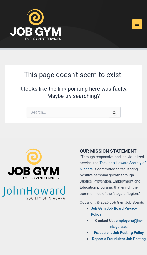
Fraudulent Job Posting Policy (119, 232)
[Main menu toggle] (137, 24)
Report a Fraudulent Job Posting (119, 238)
